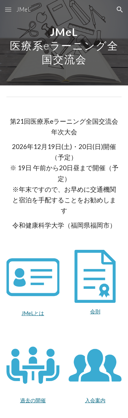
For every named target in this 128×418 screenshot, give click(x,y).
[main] (64, 42)
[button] (8, 9)
